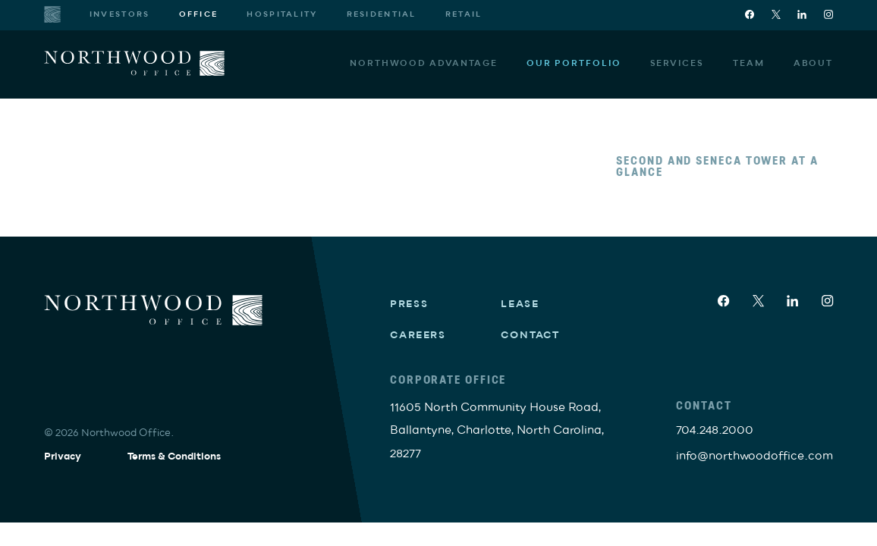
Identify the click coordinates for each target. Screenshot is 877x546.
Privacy (62, 456)
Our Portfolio (574, 62)
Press (409, 304)
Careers (418, 335)
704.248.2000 (714, 430)
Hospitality (282, 14)
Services (677, 62)
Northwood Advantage (423, 62)
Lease (520, 304)
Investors (120, 14)
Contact (530, 335)
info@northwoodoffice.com (754, 456)
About (814, 62)
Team (749, 62)
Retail (464, 14)
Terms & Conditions (174, 456)
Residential (381, 14)
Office (198, 14)
